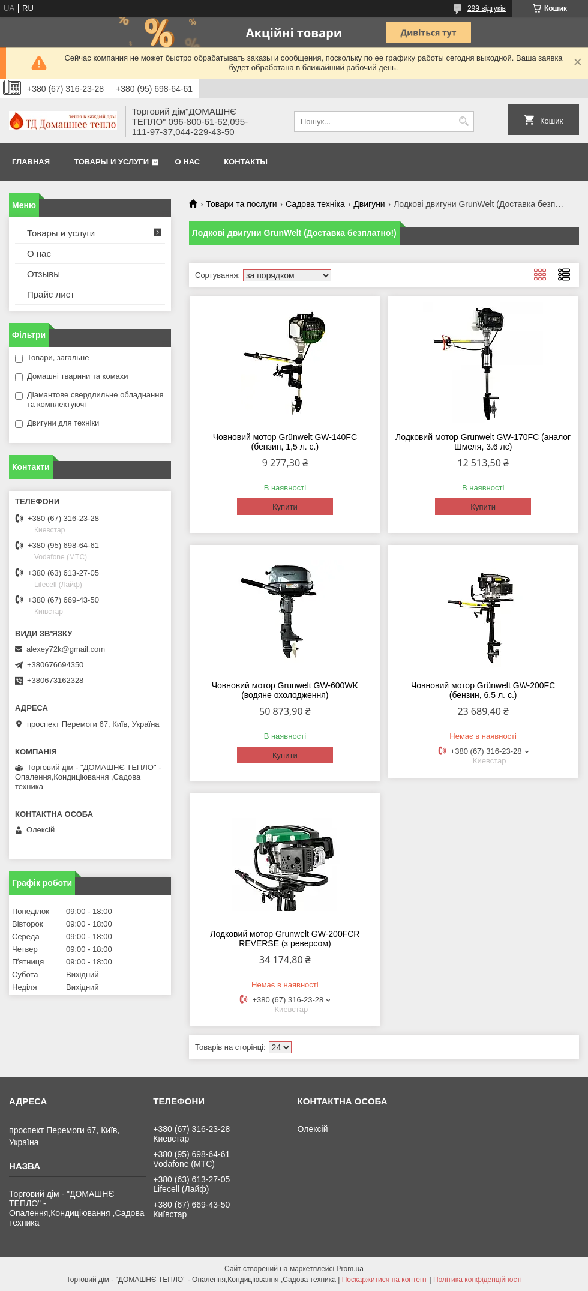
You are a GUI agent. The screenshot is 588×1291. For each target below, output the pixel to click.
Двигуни (369, 204)
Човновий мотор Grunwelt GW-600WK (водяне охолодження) (285, 690)
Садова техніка (315, 204)
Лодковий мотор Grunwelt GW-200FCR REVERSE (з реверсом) (284, 938)
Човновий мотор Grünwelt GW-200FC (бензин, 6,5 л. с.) (483, 690)
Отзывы (43, 274)
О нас (187, 161)
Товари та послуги (241, 204)
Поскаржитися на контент (384, 1279)
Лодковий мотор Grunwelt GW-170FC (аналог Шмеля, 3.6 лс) (483, 441)
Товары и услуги (111, 161)
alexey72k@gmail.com (65, 649)
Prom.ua (350, 1269)
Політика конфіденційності (477, 1279)
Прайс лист (50, 294)
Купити (285, 506)
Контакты (246, 161)
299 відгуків (486, 8)
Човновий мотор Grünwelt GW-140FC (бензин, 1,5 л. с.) (285, 441)
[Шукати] (463, 121)
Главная (31, 161)
